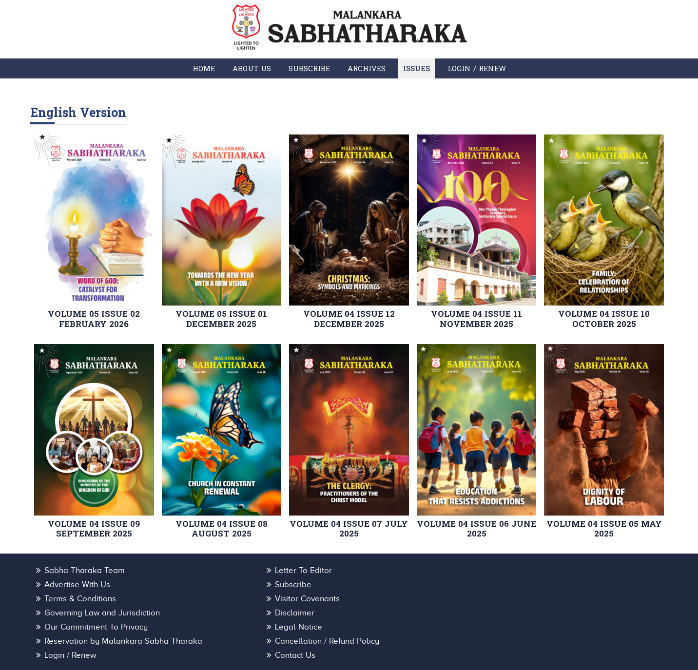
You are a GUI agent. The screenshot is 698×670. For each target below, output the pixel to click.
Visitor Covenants (501, 585)
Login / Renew (476, 68)
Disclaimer (276, 600)
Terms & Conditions (293, 585)
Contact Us (277, 629)
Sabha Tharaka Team (84, 570)
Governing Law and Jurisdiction (102, 600)
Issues (416, 68)
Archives (367, 68)
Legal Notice (68, 614)
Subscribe (309, 68)
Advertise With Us (502, 570)
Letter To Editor (285, 570)
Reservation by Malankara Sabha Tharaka (336, 614)
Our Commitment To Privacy (521, 600)
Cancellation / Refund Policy (521, 614)
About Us (252, 68)
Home (204, 68)
